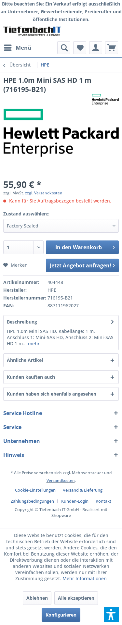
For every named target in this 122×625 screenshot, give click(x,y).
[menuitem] (17, 47)
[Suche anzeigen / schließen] (63, 47)
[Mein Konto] (95, 47)
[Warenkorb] (111, 47)
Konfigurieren (61, 615)
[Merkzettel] (79, 47)
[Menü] (17, 47)
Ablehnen (37, 598)
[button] (111, 614)
